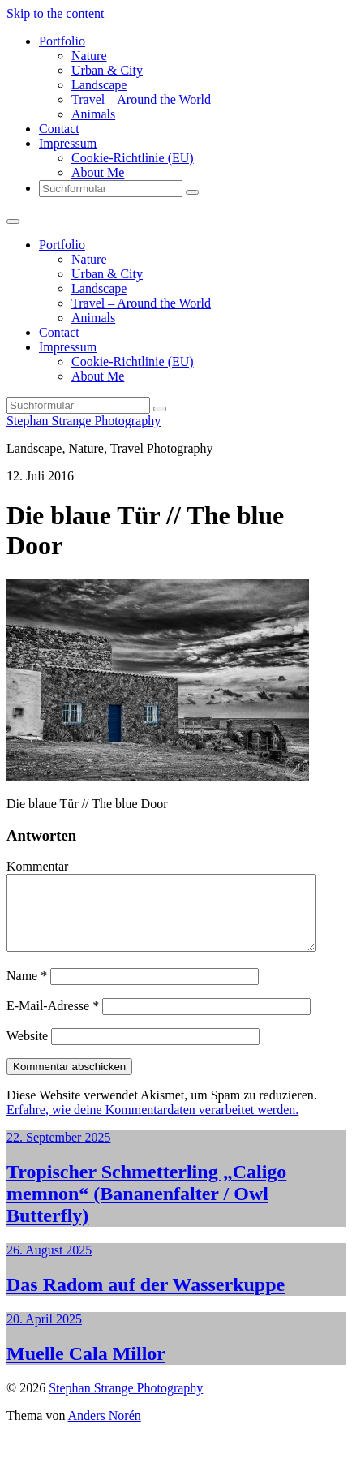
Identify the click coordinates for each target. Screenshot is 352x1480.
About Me (97, 172)
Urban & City (107, 70)
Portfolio (62, 41)
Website (27, 1050)
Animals (93, 114)
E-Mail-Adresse (52, 1020)
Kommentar (37, 866)
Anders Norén (104, 1430)
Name (26, 990)
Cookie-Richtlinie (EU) (132, 158)
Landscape (99, 85)
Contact (59, 129)
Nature (89, 55)
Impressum (68, 143)
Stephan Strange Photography (83, 421)
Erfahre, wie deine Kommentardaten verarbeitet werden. (152, 1124)
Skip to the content (55, 13)
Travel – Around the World (141, 99)
